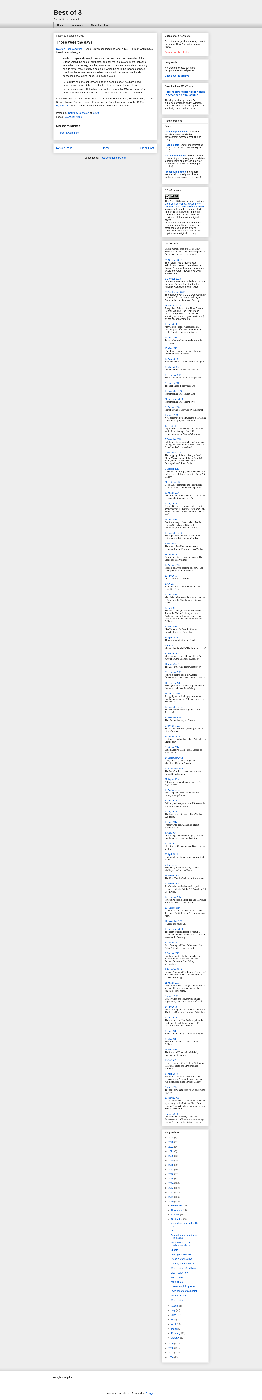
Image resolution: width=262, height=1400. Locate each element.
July (173, 1310)
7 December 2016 (173, 439)
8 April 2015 (171, 645)
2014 (171, 1183)
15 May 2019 (171, 348)
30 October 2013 (172, 942)
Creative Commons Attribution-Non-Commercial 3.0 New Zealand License (184, 205)
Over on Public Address (69, 48)
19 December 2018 (174, 391)
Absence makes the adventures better (181, 1244)
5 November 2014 (173, 726)
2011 (171, 1197)
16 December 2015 (174, 533)
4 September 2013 (173, 969)
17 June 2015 (171, 594)
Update (174, 1250)
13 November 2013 (174, 929)
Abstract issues (178, 1295)
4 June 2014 (170, 833)
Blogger (150, 1393)
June (174, 1315)
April (173, 1324)
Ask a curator (177, 1282)
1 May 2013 (170, 1060)
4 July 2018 (170, 426)
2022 (171, 1146)
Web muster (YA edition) (183, 1268)
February (176, 1333)
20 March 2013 (172, 1098)
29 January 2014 (172, 908)
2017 (171, 1169)
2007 (171, 1352)
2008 (171, 1348)
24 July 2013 (171, 1007)
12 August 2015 (172, 565)
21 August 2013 (172, 983)
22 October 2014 (172, 736)
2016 (171, 1174)
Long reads (77, 25)
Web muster (177, 1277)
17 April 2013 (171, 1074)
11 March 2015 (172, 664)
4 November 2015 (173, 543)
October (175, 1214)
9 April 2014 (171, 865)
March (174, 1328)
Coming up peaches (181, 1254)
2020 (171, 1156)
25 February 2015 (173, 672)
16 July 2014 (171, 811)
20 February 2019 (173, 375)
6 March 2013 (171, 1114)
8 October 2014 (172, 747)
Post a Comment (69, 132)
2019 (171, 1160)
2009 (171, 1343)
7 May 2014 (170, 843)
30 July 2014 (171, 800)
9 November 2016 (173, 452)
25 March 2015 (172, 653)
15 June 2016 (171, 519)
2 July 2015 (170, 584)
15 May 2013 (171, 1049)
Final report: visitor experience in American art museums (185, 93)
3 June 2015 (170, 608)
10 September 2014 (174, 768)
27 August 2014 (172, 779)
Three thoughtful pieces (183, 1286)
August (175, 1305)
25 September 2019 (175, 292)
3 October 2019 (173, 278)
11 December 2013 (173, 921)
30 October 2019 (173, 260)
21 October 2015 (172, 554)
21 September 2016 (174, 482)
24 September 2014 (174, 758)
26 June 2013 (171, 1031)
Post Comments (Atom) (113, 157)
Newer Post (64, 148)
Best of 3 (67, 12)
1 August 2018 (171, 415)
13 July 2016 (171, 503)
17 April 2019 (171, 359)
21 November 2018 (174, 399)
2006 (171, 1357)
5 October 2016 (172, 469)
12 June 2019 (171, 337)
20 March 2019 (172, 367)
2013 (171, 1187)
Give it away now (179, 1272)
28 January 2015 (172, 693)
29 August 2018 (172, 407)
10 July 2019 (171, 324)
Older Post (147, 148)
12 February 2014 (173, 897)
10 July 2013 (171, 1017)
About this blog (99, 25)
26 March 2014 (172, 875)
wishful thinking (73, 116)
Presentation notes (175, 171)
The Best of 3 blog (174, 201)
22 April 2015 (171, 637)
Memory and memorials (183, 1263)
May (173, 1319)
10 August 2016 (172, 493)
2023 (171, 1142)
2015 (171, 1178)
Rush (173, 1230)
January (175, 1337)
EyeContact (62, 105)
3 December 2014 (173, 717)
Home (60, 25)
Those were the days (181, 1259)
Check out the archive (177, 75)
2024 (171, 1137)
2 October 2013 (172, 953)
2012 (171, 1192)
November (176, 1210)
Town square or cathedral (184, 1291)
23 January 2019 (172, 383)
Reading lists (172, 145)
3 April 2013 (171, 1087)
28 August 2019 (173, 305)
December (176, 1205)
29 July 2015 (171, 576)
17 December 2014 (174, 707)
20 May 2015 (171, 626)
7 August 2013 (171, 996)
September (177, 1219)
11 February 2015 (173, 683)
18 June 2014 (171, 822)
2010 (171, 1201)
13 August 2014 (172, 790)
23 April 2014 (171, 854)
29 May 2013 (171, 1039)
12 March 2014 (172, 883)
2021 (171, 1151)
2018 (171, 1165)
